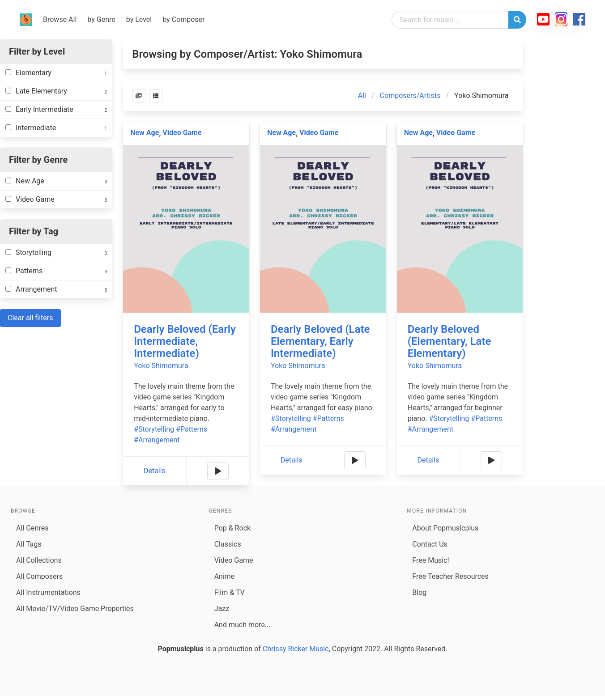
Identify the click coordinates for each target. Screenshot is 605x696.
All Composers (39, 576)
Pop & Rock (232, 528)
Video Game (181, 132)
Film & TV (229, 592)
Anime (224, 576)
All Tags (28, 544)
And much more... (242, 624)
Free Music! (430, 560)
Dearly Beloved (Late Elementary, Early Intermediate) (320, 341)
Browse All (60, 19)
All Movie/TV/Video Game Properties (75, 608)
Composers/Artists (410, 95)
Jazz (221, 608)
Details (155, 471)
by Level (139, 19)
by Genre (101, 19)
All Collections (39, 560)
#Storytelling (154, 429)
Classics (227, 544)
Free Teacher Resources (450, 576)
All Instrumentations (48, 592)
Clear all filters (30, 318)
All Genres (32, 528)
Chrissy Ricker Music (296, 649)
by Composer (183, 19)
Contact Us (429, 544)
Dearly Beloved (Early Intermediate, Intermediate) (185, 341)
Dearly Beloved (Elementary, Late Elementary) (449, 341)
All (362, 95)
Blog (419, 592)
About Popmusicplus (445, 528)
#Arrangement (156, 440)
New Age (144, 132)
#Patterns (191, 429)
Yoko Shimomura (161, 365)
